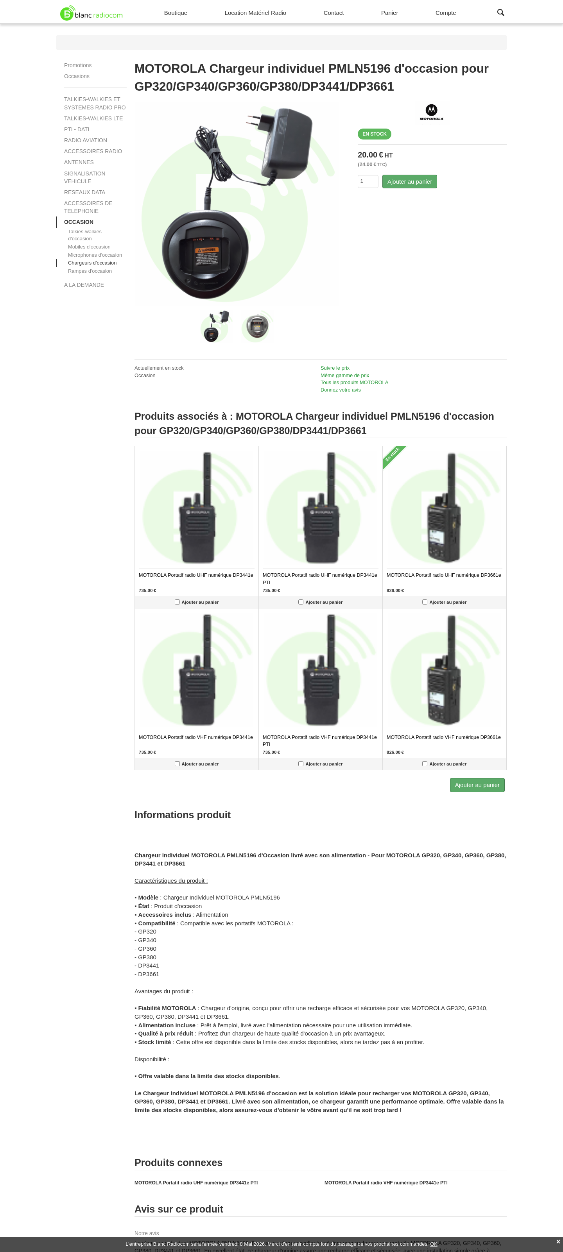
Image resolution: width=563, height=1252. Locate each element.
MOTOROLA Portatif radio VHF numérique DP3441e (196, 737)
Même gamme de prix (345, 375)
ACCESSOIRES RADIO (93, 151)
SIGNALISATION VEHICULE (85, 177)
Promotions (77, 65)
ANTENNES (79, 162)
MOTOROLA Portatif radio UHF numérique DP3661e (444, 575)
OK (433, 1244)
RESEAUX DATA (84, 192)
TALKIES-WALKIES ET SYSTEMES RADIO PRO (95, 103)
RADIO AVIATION (85, 140)
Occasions (77, 76)
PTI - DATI (77, 129)
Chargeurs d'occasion (92, 263)
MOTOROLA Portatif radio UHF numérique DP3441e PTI (196, 1183)
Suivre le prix (335, 368)
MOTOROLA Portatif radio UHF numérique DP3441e (196, 575)
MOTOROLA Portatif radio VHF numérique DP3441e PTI (386, 1183)
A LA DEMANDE (84, 285)
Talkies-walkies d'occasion (85, 235)
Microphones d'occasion (95, 255)
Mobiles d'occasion (89, 247)
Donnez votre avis (341, 390)
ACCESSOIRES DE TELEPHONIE (88, 207)
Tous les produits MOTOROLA (354, 382)
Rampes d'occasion (90, 271)
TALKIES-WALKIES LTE (93, 118)
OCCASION (78, 222)
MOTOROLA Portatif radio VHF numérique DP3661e (444, 737)
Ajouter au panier (409, 181)
